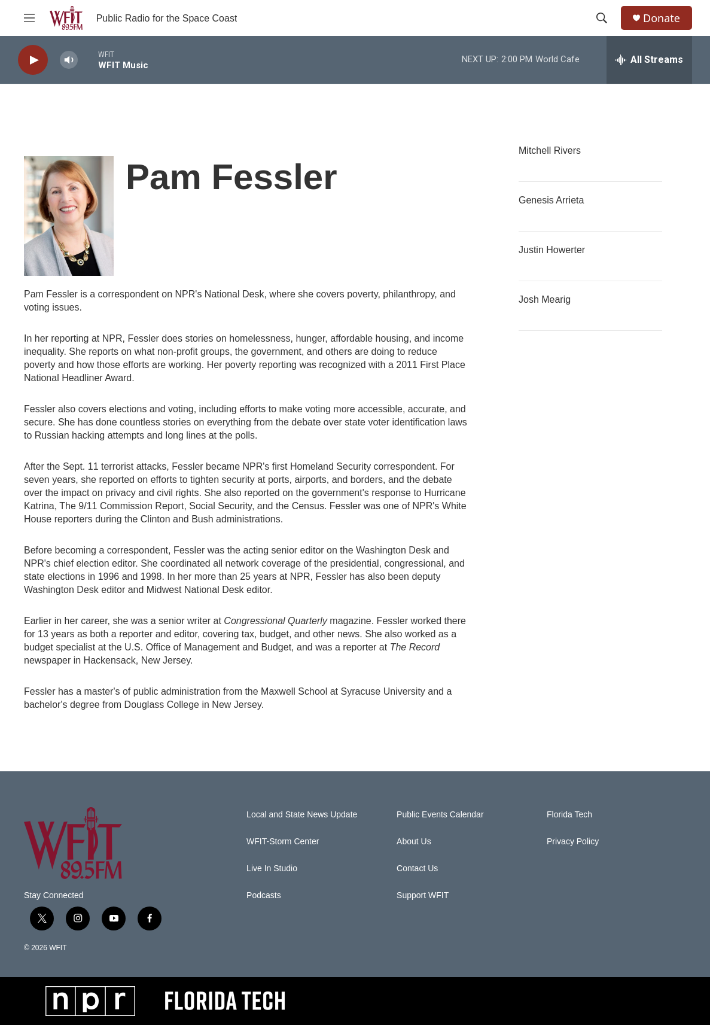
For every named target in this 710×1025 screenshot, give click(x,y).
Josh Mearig (545, 299)
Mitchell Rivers (550, 150)
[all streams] (649, 60)
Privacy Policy (573, 841)
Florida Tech (569, 814)
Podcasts (263, 895)
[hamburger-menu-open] (29, 18)
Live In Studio (271, 868)
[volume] (69, 60)
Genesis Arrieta (551, 200)
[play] (32, 60)
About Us (414, 841)
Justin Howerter (552, 250)
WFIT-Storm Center (282, 841)
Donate (661, 18)
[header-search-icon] (601, 18)
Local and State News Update (301, 814)
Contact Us (417, 868)
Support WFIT (423, 895)
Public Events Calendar (440, 814)
